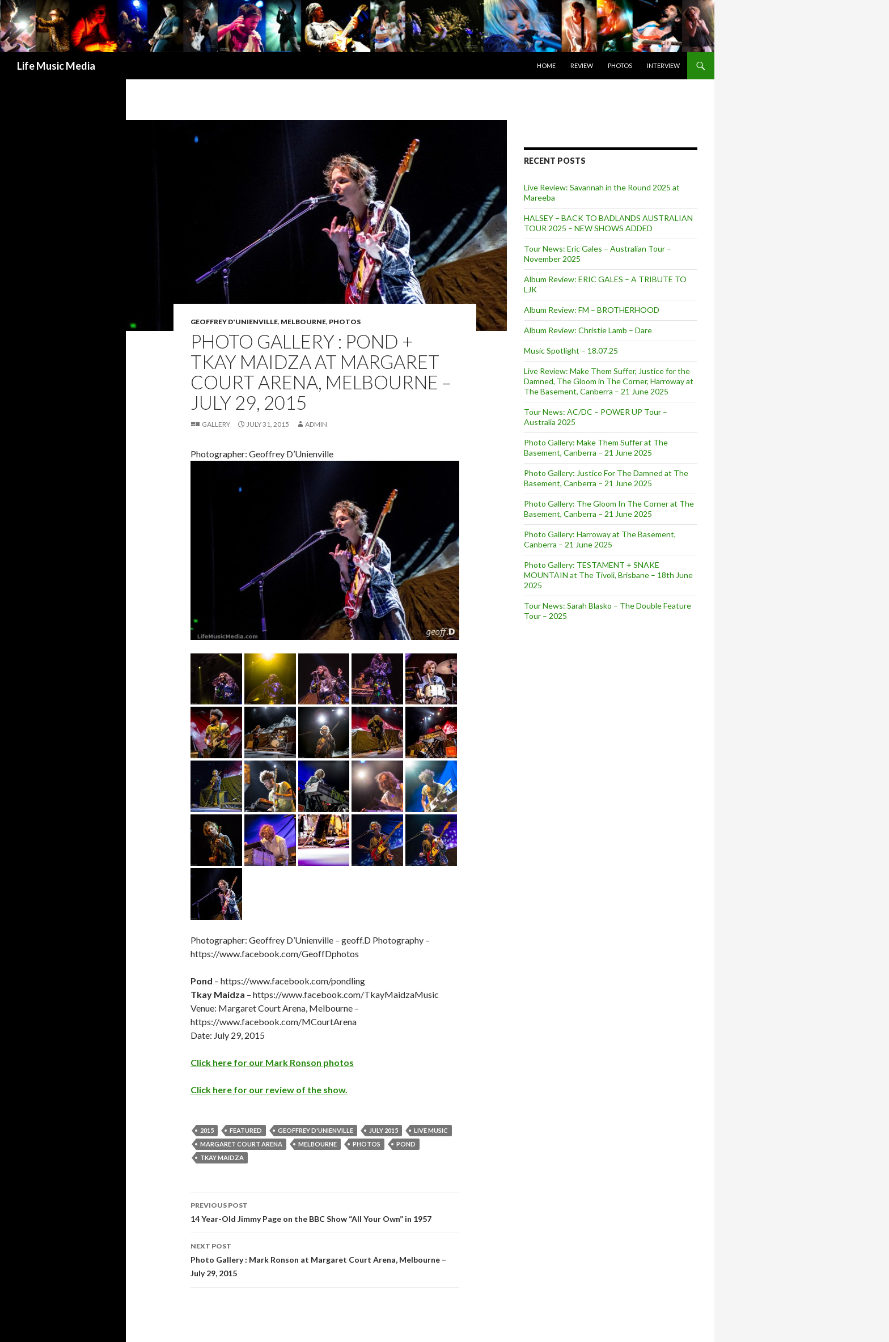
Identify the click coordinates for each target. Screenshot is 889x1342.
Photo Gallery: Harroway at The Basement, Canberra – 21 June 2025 (600, 539)
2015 (207, 1130)
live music (431, 1130)
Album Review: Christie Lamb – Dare (588, 330)
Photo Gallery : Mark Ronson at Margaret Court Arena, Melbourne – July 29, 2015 (324, 1258)
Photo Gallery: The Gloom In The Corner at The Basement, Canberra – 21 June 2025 (609, 509)
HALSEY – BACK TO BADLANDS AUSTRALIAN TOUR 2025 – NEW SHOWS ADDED (608, 223)
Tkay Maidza (222, 1157)
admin (316, 424)
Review (581, 65)
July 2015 (383, 1130)
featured (246, 1130)
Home (546, 65)
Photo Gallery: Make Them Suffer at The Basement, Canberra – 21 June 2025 (596, 447)
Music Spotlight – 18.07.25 (571, 350)
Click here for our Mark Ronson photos (272, 1062)
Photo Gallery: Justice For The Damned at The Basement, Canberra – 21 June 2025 (606, 478)
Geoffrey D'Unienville (234, 321)
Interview (663, 65)
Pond (406, 1144)
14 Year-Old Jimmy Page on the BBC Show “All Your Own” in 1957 (324, 1211)
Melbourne (303, 321)
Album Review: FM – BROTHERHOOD (591, 310)
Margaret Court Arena (241, 1144)
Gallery (216, 424)
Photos (620, 65)
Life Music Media (56, 66)
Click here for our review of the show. (269, 1089)
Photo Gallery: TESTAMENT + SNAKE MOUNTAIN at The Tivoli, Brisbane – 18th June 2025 (608, 575)
